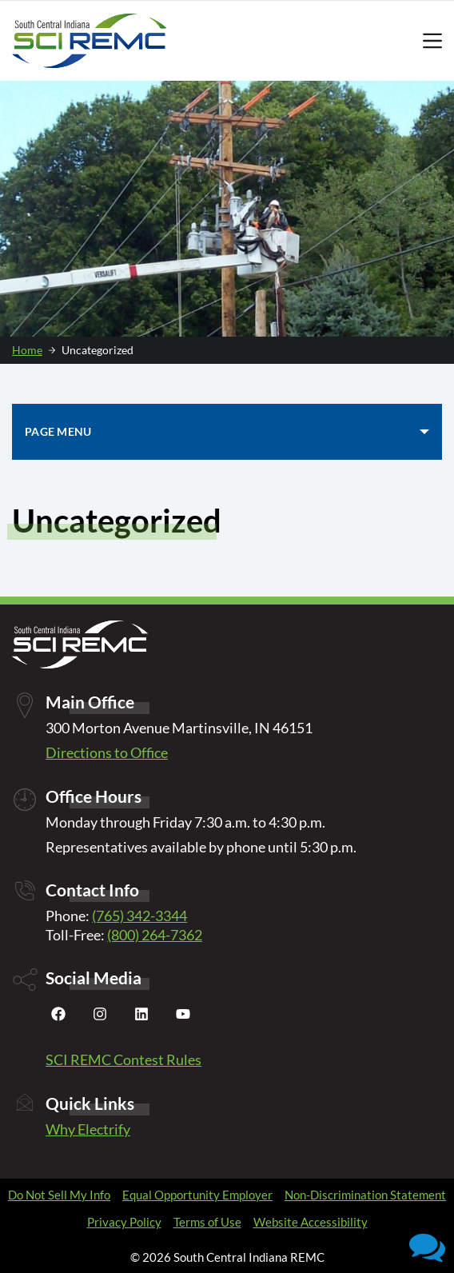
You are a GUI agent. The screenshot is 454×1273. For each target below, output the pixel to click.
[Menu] (432, 40)
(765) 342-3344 (139, 915)
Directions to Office (107, 752)
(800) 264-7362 (154, 935)
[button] (427, 1246)
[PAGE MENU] (227, 432)
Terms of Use (207, 1222)
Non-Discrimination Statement (365, 1194)
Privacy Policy (124, 1222)
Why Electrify (88, 1129)
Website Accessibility (310, 1222)
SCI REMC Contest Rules (123, 1059)
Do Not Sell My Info (59, 1194)
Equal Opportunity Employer (197, 1194)
